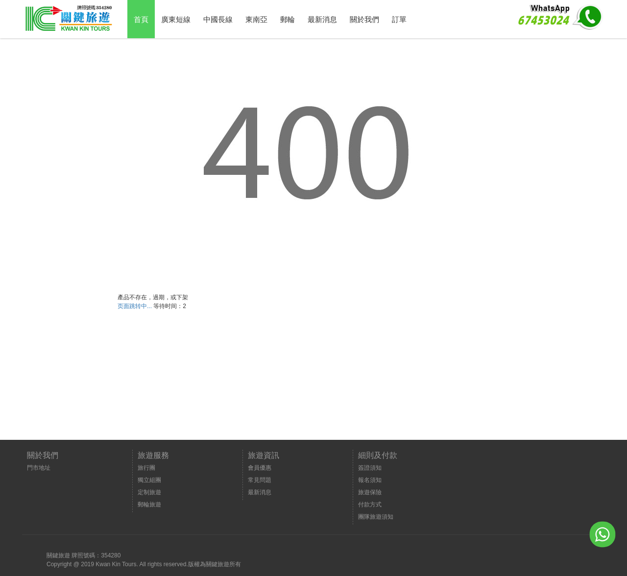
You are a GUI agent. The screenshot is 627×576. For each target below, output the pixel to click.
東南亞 (256, 19)
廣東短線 (176, 19)
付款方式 (370, 504)
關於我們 (364, 19)
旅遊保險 (370, 492)
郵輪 (287, 19)
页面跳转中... (135, 306)
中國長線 (218, 19)
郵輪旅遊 (149, 504)
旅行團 (146, 467)
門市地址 (38, 467)
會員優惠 (259, 467)
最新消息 (322, 19)
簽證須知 (370, 467)
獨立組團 (149, 480)
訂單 (399, 19)
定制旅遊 (149, 492)
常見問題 (259, 480)
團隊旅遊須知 (375, 516)
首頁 (141, 19)
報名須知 (370, 480)
